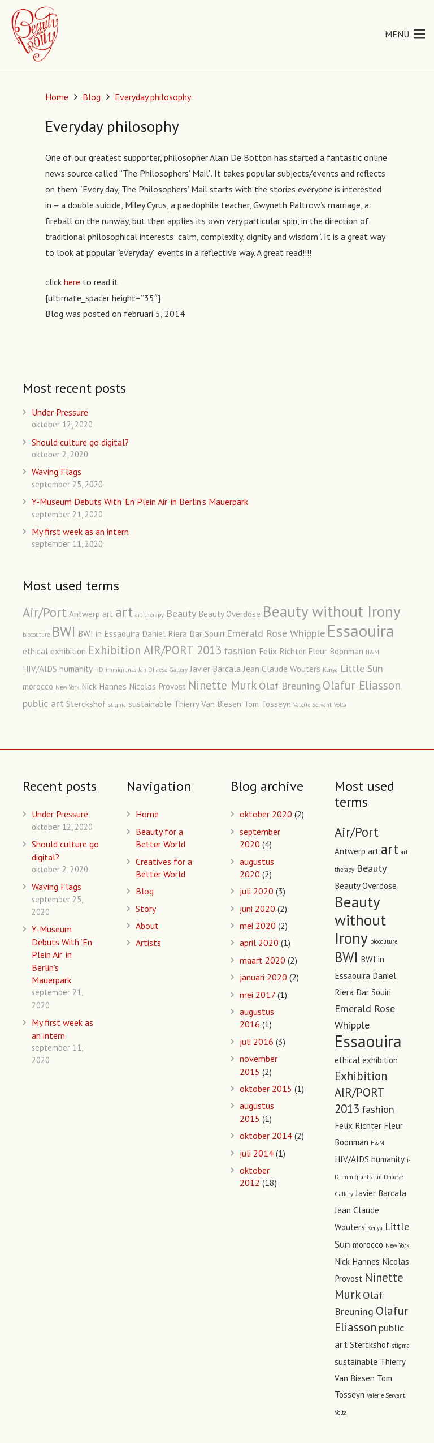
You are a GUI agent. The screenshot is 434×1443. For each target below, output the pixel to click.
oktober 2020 (266, 814)
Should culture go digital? (80, 442)
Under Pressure (60, 412)
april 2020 (259, 942)
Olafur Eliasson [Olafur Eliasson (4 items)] (362, 685)
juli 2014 (257, 1153)
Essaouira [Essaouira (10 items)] (360, 630)
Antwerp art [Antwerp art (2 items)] (91, 614)
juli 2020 (257, 891)
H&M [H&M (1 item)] (372, 652)
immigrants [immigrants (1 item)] (121, 670)
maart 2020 (262, 960)
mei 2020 (258, 925)
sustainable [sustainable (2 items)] (149, 704)
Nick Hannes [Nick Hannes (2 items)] (104, 686)
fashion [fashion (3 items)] (240, 650)
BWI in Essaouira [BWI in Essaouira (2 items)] (109, 633)
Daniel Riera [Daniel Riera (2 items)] (164, 633)
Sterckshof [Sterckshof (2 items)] (86, 704)
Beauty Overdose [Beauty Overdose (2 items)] (229, 614)
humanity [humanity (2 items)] (76, 668)
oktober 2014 (266, 1135)
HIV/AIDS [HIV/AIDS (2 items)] (40, 668)
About (147, 925)
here (72, 282)
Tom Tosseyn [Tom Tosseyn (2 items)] (267, 704)
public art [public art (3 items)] (43, 703)
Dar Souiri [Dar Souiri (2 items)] (206, 633)
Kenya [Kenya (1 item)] (330, 670)
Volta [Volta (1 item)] (340, 705)
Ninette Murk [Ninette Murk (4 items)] (222, 685)
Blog (145, 891)
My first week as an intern (80, 531)
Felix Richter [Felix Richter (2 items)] (282, 651)
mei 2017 (257, 994)
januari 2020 (263, 977)
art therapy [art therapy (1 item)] (149, 615)
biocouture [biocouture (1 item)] (36, 635)
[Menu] (404, 34)
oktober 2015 (266, 1088)
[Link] (35, 34)
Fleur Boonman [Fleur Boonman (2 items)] (335, 651)
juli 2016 (257, 1041)
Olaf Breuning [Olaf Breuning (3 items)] (289, 685)
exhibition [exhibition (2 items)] (68, 651)
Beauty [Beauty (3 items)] (181, 613)
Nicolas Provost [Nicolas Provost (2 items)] (157, 686)
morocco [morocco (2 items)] (38, 686)
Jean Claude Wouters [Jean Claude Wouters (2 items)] (281, 668)
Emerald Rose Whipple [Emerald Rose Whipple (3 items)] (276, 633)
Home (147, 814)
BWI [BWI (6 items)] (64, 632)
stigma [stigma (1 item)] (117, 705)
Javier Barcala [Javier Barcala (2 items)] (215, 668)
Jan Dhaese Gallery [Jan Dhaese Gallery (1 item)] (163, 670)
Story (146, 908)
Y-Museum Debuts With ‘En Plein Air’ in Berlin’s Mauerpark (140, 501)
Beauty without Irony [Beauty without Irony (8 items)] (332, 611)
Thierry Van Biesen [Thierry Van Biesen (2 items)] (207, 704)
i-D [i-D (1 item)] (99, 670)
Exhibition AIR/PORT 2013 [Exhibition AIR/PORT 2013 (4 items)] (155, 650)
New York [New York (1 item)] (67, 687)
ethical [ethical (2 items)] (35, 651)
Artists (148, 942)
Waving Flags (56, 471)
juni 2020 (257, 908)
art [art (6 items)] (124, 612)
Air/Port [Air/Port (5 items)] (45, 612)
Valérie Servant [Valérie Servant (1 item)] (312, 705)
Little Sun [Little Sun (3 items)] (361, 668)
